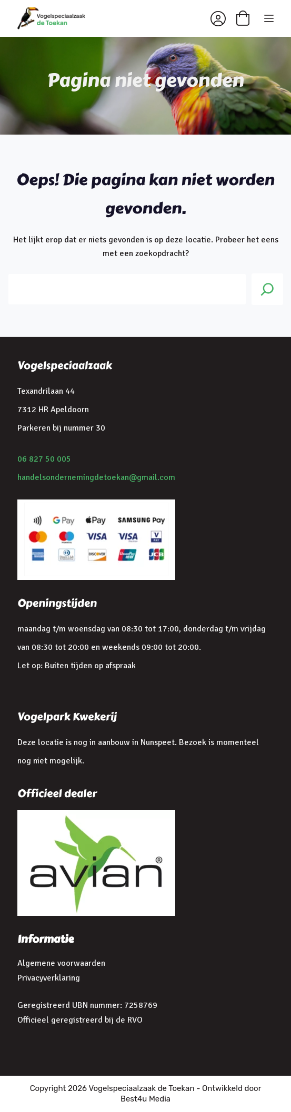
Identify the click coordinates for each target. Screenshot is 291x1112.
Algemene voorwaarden (61, 963)
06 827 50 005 (44, 459)
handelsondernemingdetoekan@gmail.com (96, 477)
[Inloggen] (218, 18)
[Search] (267, 289)
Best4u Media (145, 1099)
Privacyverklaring (48, 978)
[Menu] (269, 18)
